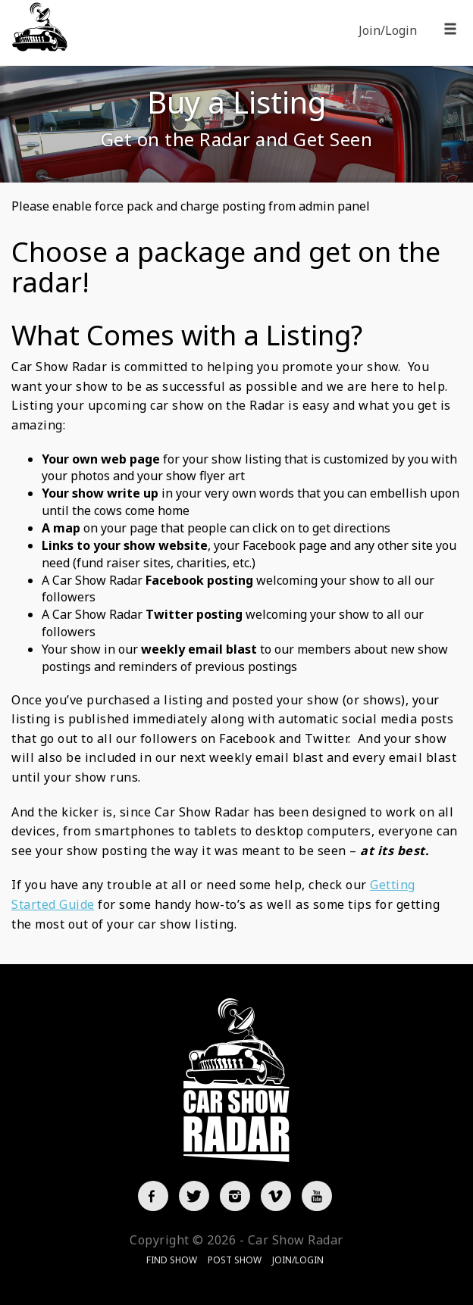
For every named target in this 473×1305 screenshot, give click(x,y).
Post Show (235, 1259)
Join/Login (388, 30)
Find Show (171, 1259)
